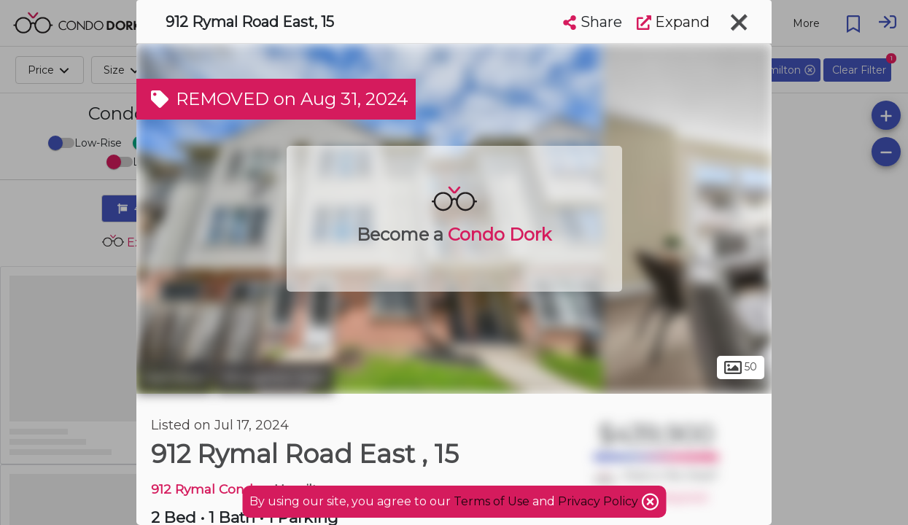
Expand (673, 22)
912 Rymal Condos (209, 489)
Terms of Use (491, 501)
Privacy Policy (599, 501)
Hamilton (174, 378)
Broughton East (274, 378)
